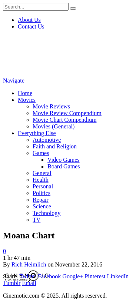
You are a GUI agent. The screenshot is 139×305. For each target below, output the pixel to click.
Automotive (47, 140)
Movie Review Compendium (67, 113)
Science (42, 206)
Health (41, 180)
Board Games (63, 166)
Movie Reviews (51, 106)
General (42, 173)
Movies (27, 100)
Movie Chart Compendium (64, 120)
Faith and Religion (55, 146)
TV (36, 220)
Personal (43, 186)
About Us (29, 20)
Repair (41, 200)
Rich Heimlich (28, 264)
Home (25, 93)
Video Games (63, 160)
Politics (41, 193)
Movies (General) (54, 126)
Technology (46, 213)
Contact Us (31, 26)
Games (41, 153)
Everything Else (37, 133)
